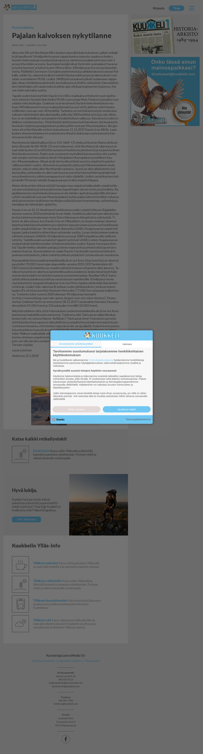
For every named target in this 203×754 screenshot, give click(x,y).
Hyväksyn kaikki (127, 409)
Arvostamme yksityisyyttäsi (76, 343)
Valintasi (127, 344)
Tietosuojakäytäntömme (138, 419)
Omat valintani (76, 409)
